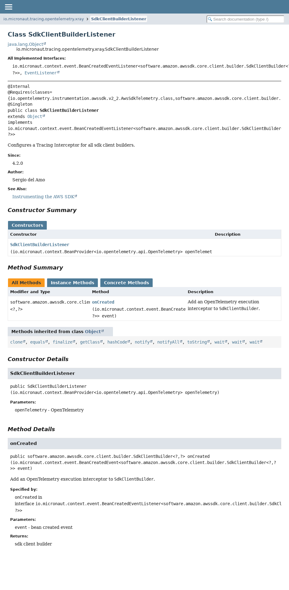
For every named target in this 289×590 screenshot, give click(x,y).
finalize (62, 342)
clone (16, 342)
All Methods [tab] (26, 282)
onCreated (103, 302)
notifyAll (168, 342)
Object (34, 116)
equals (37, 342)
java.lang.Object (25, 44)
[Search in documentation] (245, 19)
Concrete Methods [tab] (126, 282)
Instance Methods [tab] (72, 282)
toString (197, 342)
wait (219, 342)
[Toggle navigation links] (8, 6)
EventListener (41, 72)
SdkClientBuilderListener (118, 19)
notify (142, 342)
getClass (90, 342)
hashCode (117, 342)
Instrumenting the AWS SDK (43, 196)
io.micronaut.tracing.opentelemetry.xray (43, 19)
